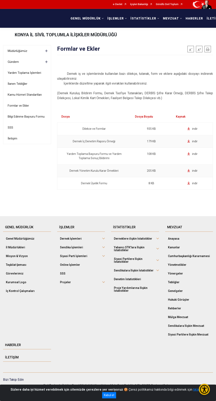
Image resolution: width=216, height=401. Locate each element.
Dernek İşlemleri (71, 238)
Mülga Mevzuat (178, 317)
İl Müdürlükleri (15, 247)
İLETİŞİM (12, 357)
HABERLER (194, 18)
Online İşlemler (70, 264)
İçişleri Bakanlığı (139, 4)
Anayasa (173, 238)
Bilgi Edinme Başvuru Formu (26, 116)
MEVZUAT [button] (171, 18)
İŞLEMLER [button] (115, 18)
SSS (10, 127)
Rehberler (174, 308)
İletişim (12, 138)
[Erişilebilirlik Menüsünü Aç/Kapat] (204, 389)
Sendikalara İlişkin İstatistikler (134, 270)
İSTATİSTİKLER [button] (143, 18)
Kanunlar (174, 247)
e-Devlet (117, 4)
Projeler (65, 282)
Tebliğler (174, 282)
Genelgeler (175, 291)
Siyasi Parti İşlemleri (73, 256)
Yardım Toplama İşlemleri (24, 73)
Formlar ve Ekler (18, 105)
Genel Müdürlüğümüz (20, 238)
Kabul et (109, 395)
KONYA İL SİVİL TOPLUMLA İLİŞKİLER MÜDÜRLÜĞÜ (66, 34)
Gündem (13, 62)
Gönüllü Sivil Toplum (167, 4)
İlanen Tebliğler (17, 84)
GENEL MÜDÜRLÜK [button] (86, 18)
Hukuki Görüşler (178, 299)
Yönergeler (175, 273)
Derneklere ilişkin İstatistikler (133, 238)
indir (192, 128)
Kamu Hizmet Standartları (25, 94)
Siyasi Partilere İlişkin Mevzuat (188, 334)
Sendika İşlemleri (71, 247)
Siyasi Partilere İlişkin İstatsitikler (128, 260)
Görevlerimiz (15, 273)
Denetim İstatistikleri (127, 279)
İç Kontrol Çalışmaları (20, 291)
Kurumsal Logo (16, 282)
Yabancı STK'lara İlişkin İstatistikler (129, 249)
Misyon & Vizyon (17, 256)
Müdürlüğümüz (17, 51)
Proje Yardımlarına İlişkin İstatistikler (131, 289)
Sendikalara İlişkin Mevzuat (186, 325)
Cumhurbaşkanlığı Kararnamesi (189, 256)
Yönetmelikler (177, 264)
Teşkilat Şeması (16, 264)
